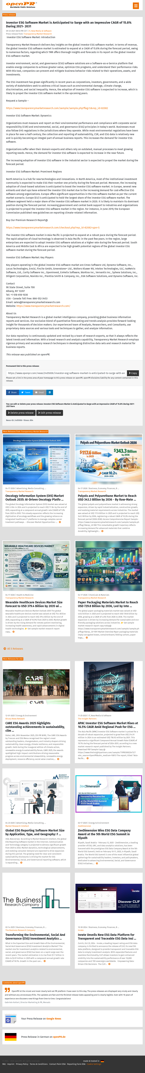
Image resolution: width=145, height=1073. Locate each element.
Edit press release (49, 412)
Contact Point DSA (57, 1064)
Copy (133, 373)
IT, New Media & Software (40, 31)
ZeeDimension (84, 826)
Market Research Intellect (17, 826)
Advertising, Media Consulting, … (31, 488)
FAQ (4, 1064)
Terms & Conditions (39, 1064)
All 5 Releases (12, 648)
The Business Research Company (20, 930)
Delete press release (21, 412)
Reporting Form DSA (76, 1064)
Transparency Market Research (38, 34)
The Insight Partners (87, 719)
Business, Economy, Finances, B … (104, 488)
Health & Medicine (24, 595)
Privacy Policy (22, 1064)
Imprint (10, 1064)
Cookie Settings (94, 1064)
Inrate (81, 930)
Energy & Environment (26, 715)
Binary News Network (15, 719)
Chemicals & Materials (99, 595)
